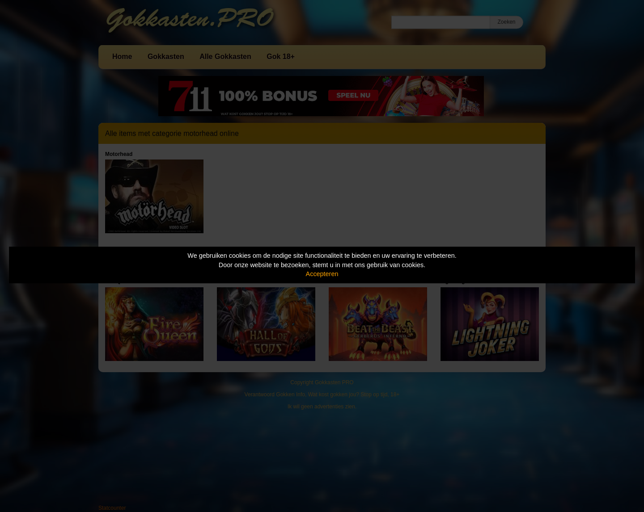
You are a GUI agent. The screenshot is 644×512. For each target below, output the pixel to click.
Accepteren (322, 273)
